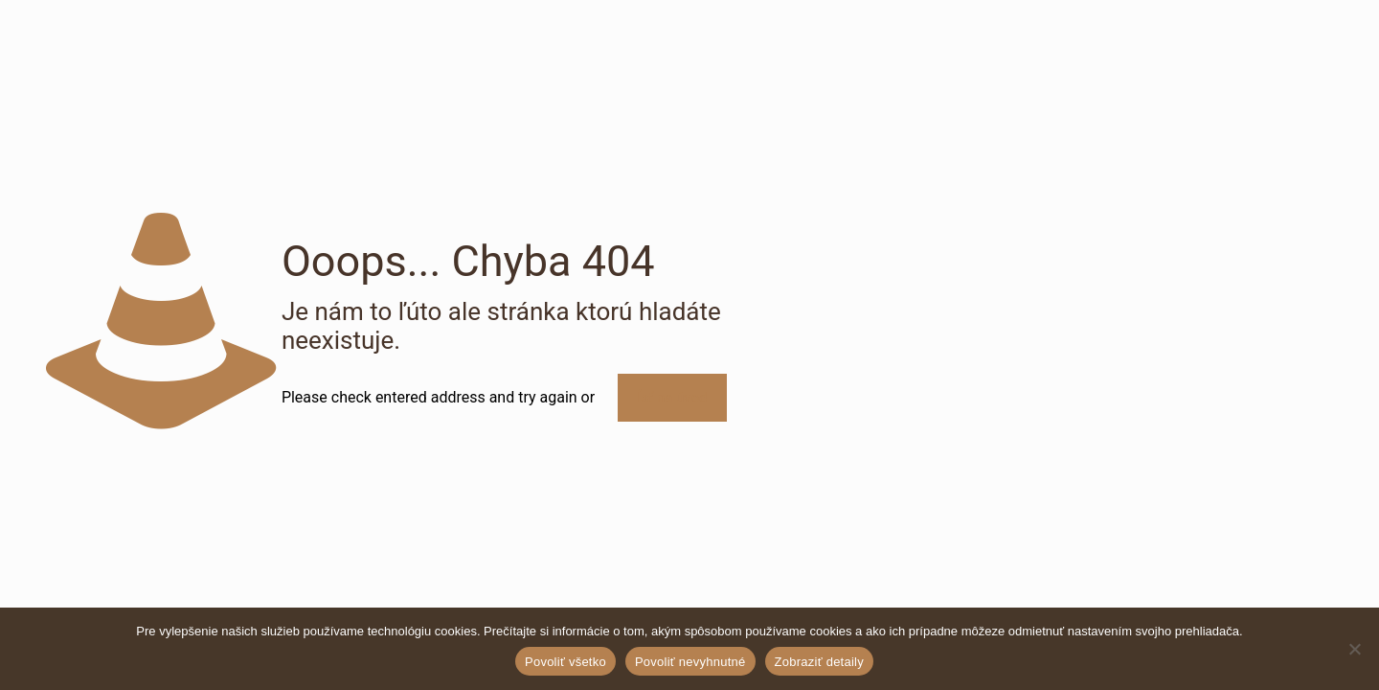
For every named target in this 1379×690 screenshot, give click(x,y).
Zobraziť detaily (819, 662)
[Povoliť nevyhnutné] (1355, 648)
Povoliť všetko (565, 662)
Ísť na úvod (672, 397)
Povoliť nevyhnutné (690, 662)
